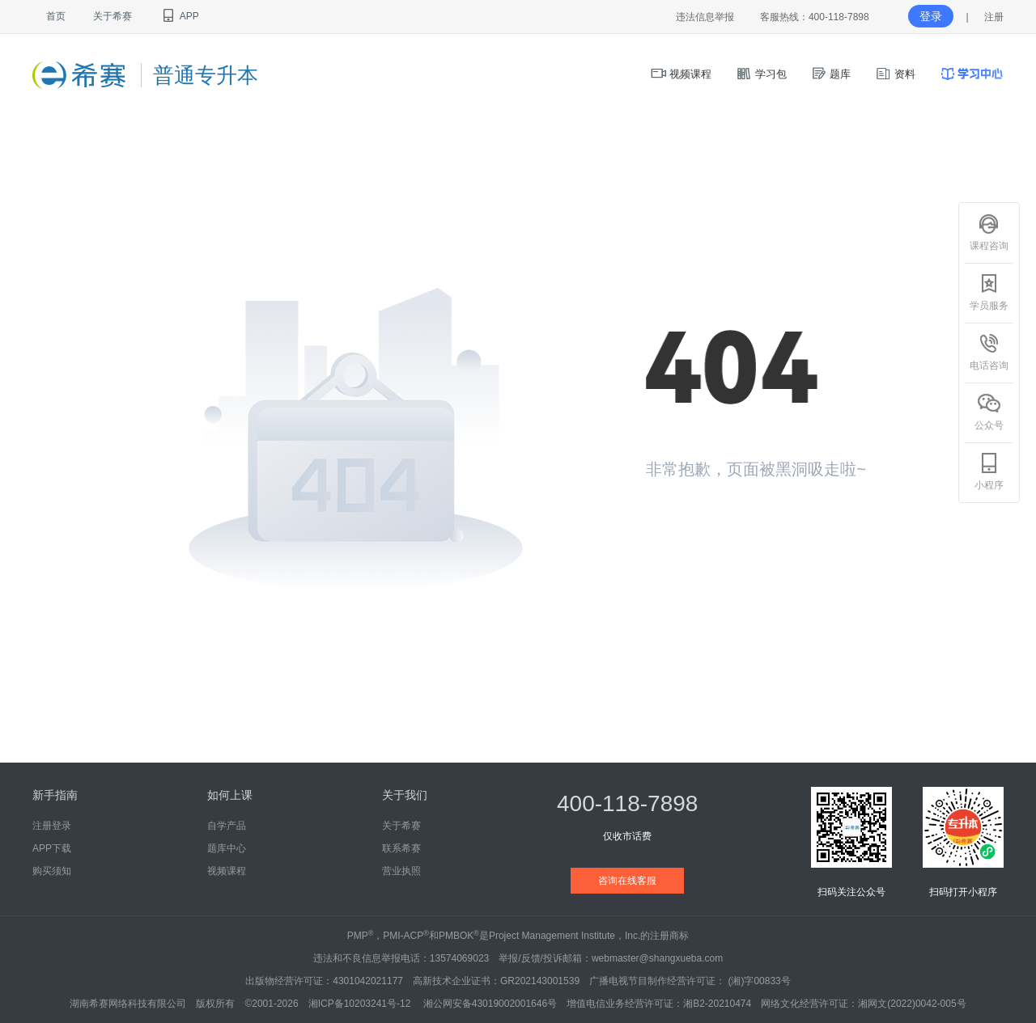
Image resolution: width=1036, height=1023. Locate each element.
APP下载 (51, 848)
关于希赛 (112, 16)
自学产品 (226, 825)
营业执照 (401, 871)
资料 (895, 74)
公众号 (989, 411)
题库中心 (226, 848)
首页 (56, 16)
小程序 (989, 471)
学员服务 (989, 292)
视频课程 (681, 74)
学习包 (761, 74)
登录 (930, 16)
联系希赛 (401, 848)
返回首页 (702, 528)
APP (179, 16)
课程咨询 (989, 232)
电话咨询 (989, 351)
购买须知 (51, 871)
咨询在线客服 (627, 880)
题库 (831, 74)
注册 (994, 17)
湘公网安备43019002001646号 (490, 1003)
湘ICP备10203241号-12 (361, 1003)
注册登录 (51, 825)
